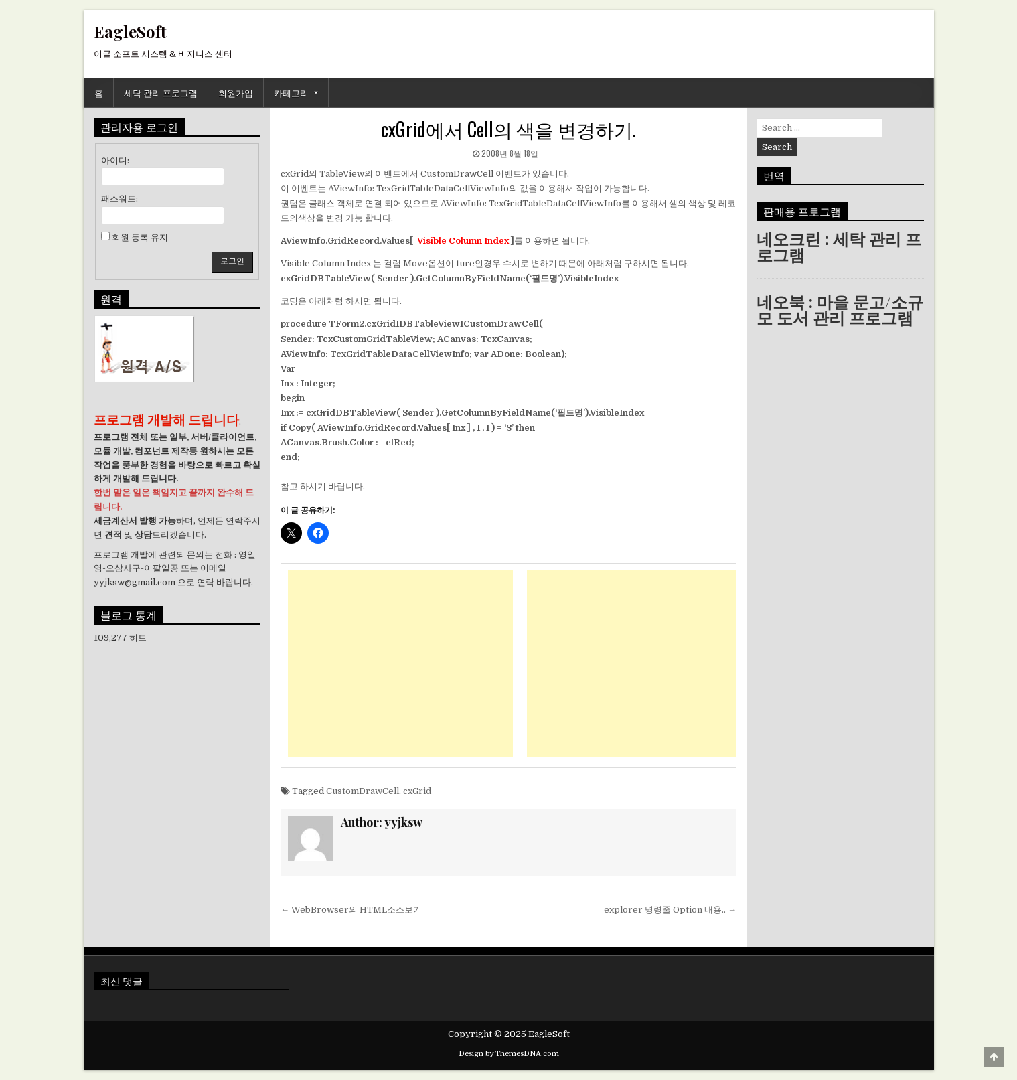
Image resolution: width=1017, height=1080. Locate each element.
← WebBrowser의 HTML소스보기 (351, 910)
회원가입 (235, 92)
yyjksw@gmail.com (134, 582)
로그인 (232, 261)
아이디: (115, 160)
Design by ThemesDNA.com (509, 1053)
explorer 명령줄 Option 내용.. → (670, 910)
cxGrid (417, 791)
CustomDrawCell (362, 791)
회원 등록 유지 (140, 237)
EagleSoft (130, 31)
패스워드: (119, 199)
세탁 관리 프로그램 (161, 92)
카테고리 (291, 92)
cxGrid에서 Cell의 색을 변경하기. (508, 129)
